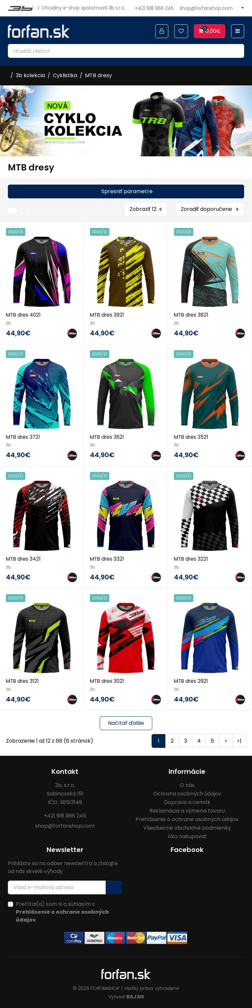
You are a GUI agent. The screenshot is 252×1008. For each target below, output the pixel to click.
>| (239, 740)
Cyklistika (65, 75)
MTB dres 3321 (108, 558)
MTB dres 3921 (108, 315)
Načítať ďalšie (126, 722)
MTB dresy (98, 75)
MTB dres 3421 (24, 558)
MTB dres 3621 (108, 436)
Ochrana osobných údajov (187, 793)
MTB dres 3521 (192, 436)
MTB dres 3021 (108, 680)
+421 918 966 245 (154, 8)
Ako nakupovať (187, 836)
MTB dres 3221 (192, 558)
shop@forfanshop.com (206, 8)
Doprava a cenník (187, 801)
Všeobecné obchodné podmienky (187, 827)
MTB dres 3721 (24, 436)
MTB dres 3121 (23, 680)
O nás (187, 784)
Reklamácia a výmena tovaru (187, 810)
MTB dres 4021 (24, 315)
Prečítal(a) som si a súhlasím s (62, 911)
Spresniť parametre (127, 191)
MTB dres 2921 (192, 680)
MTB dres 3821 (192, 315)
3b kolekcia (30, 75)
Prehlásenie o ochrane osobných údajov (187, 818)
